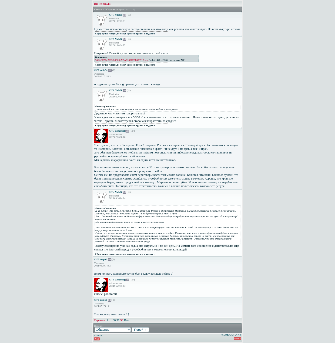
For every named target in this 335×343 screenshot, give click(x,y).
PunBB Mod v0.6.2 (231, 335)
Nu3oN (118, 14)
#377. (97, 259)
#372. (111, 39)
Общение (110, 9)
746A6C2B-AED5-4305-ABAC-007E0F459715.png (121, 60)
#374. (111, 90)
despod (103, 259)
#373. (97, 70)
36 (114, 320)
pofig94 (103, 70)
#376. (111, 192)
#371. (111, 14)
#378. (111, 279)
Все (126, 320)
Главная (98, 9)
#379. (97, 300)
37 (118, 320)
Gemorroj (120, 131)
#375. (111, 131)
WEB (96, 339)
